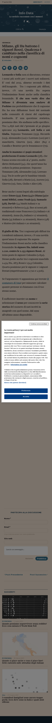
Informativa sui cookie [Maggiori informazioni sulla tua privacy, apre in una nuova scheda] (19, 365)
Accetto (26, 396)
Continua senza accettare (39, 324)
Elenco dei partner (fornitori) (15, 382)
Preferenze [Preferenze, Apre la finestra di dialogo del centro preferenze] (26, 390)
